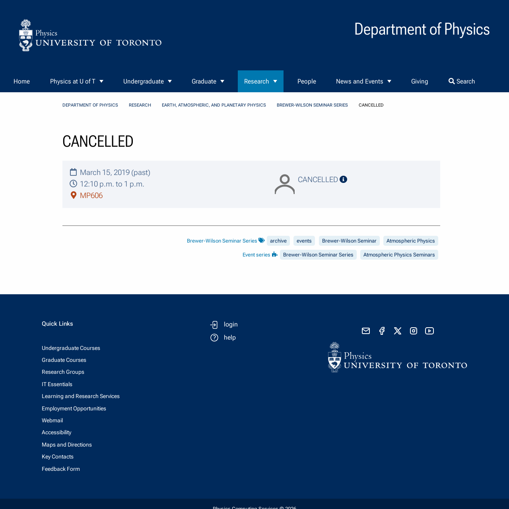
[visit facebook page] (382, 331)
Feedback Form (61, 469)
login (231, 324)
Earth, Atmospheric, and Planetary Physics (214, 105)
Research (256, 81)
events (304, 241)
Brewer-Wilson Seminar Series (312, 105)
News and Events (359, 81)
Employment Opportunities (74, 408)
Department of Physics (90, 105)
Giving (419, 81)
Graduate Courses (64, 360)
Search (462, 81)
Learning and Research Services (81, 396)
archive (278, 241)
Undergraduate (143, 81)
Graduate (204, 81)
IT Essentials (57, 384)
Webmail (52, 420)
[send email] (366, 331)
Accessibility (56, 432)
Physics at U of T (72, 81)
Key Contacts (58, 456)
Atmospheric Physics (411, 241)
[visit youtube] (429, 331)
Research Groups (63, 372)
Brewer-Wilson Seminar (349, 241)
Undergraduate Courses (71, 348)
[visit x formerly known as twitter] (397, 331)
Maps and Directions (67, 444)
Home (22, 81)
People (306, 81)
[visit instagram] (413, 331)
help (230, 337)
